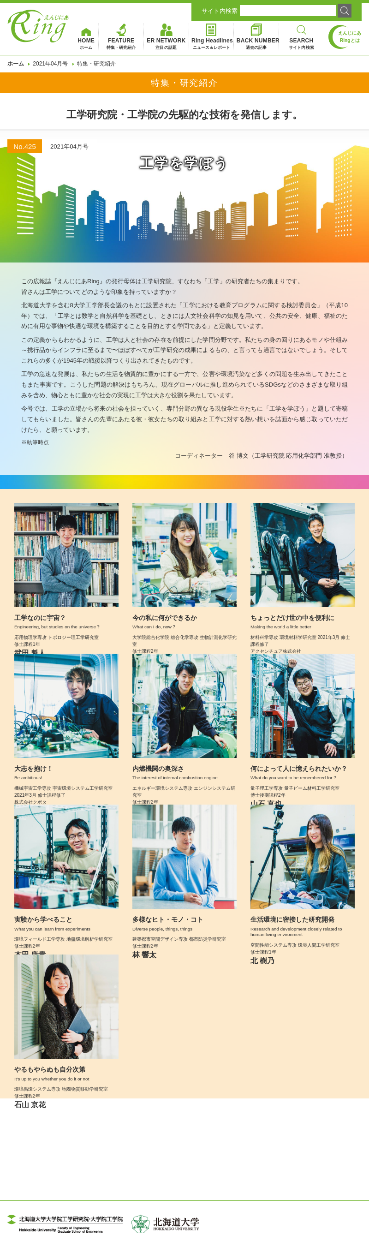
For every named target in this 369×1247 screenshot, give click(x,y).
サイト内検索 (220, 11)
